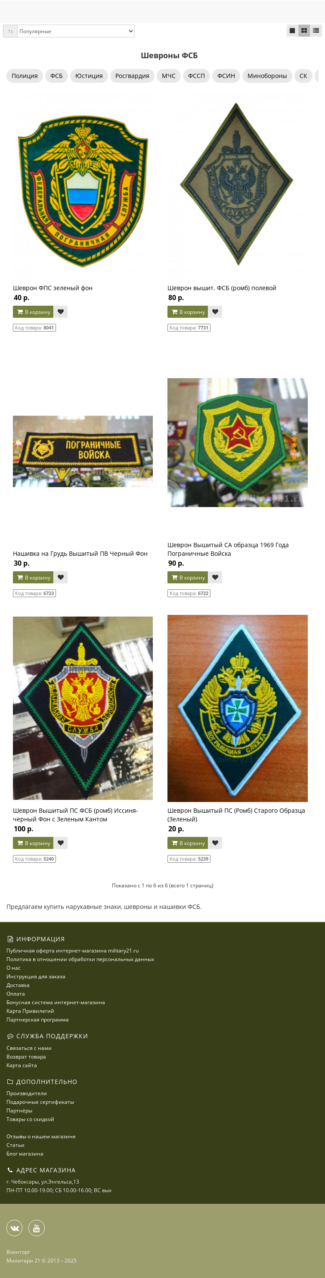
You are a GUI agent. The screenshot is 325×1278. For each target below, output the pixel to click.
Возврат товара (26, 1056)
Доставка (18, 985)
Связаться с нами (29, 1048)
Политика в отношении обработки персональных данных (80, 959)
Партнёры (19, 1110)
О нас (13, 967)
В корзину (33, 312)
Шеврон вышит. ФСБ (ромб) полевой (221, 288)
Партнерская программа (37, 1019)
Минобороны (267, 76)
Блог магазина (24, 1153)
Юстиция (89, 76)
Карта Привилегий (30, 1011)
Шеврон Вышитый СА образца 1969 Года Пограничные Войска (228, 549)
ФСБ (56, 76)
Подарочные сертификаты (40, 1102)
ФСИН (226, 76)
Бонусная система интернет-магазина (55, 1002)
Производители (26, 1093)
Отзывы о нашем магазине (41, 1136)
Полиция (25, 76)
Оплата (15, 993)
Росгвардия (132, 76)
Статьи (15, 1145)
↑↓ (10, 30)
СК (303, 76)
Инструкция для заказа (35, 976)
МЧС (169, 76)
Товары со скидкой (30, 1119)
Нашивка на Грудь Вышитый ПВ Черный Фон (80, 553)
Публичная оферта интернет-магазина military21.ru (72, 950)
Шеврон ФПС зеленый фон (53, 288)
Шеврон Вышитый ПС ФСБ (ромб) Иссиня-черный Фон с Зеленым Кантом (75, 814)
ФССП (196, 76)
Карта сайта (21, 1065)
